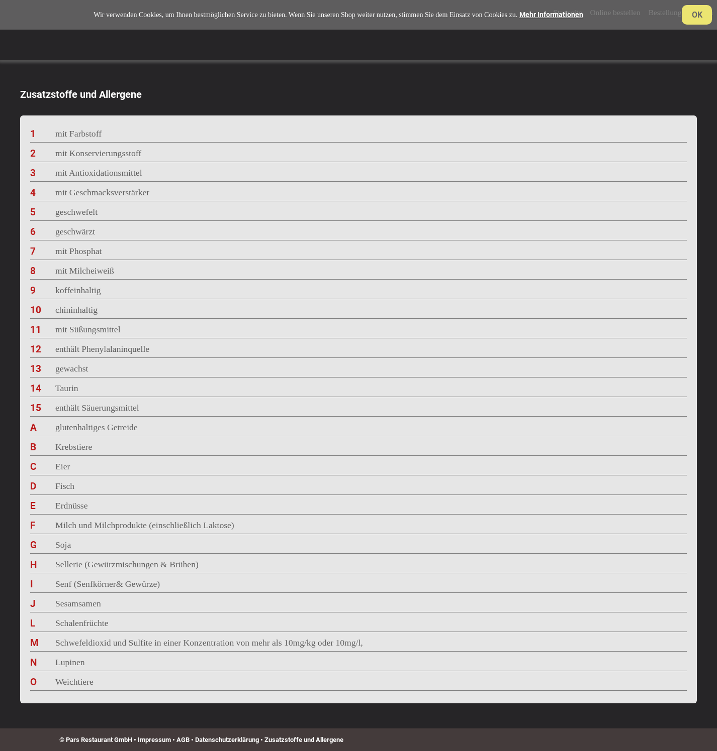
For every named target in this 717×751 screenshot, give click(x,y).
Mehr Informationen (551, 15)
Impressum (154, 739)
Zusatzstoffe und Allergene (303, 739)
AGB (183, 739)
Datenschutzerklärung (227, 739)
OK (697, 15)
